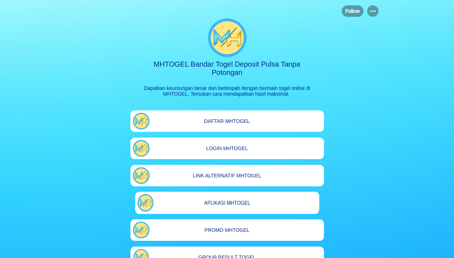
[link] (227, 121)
